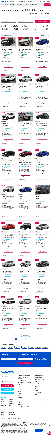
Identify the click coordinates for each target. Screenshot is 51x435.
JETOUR (11, 399)
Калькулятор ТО (38, 381)
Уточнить (42, 66)
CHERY (2, 410)
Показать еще (25, 335)
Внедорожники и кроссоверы (24, 375)
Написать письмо (8, 393)
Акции (26, 4)
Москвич (11, 410)
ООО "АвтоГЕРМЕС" (9, 418)
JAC (10, 409)
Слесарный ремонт (39, 375)
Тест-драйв (20, 404)
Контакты (37, 4)
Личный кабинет (8, 385)
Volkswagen (12, 414)
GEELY (2, 403)
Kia (10, 405)
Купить (8, 66)
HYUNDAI (11, 403)
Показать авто (42, 21)
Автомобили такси (22, 380)
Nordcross (3, 405)
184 (35, 338)
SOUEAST (11, 412)
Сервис (17, 4)
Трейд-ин (20, 402)
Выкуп (19, 387)
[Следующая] (38, 339)
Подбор (19, 393)
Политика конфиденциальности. (23, 429)
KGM (10, 407)
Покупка (19, 384)
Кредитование (21, 399)
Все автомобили (21, 373)
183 (32, 338)
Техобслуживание (38, 373)
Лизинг (19, 400)
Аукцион (19, 386)
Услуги (21, 4)
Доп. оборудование (39, 383)
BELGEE (3, 407)
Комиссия (20, 389)
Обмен (19, 391)
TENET (2, 409)
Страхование (20, 397)
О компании (31, 4)
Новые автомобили (4, 4)
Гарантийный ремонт (39, 379)
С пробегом (12, 4)
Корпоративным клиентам (23, 406)
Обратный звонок (8, 389)
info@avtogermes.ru (5, 378)
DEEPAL (3, 414)
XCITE (2, 401)
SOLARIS (11, 401)
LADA (2, 399)
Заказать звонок (47, 4)
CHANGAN (3, 412)
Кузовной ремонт (38, 377)
